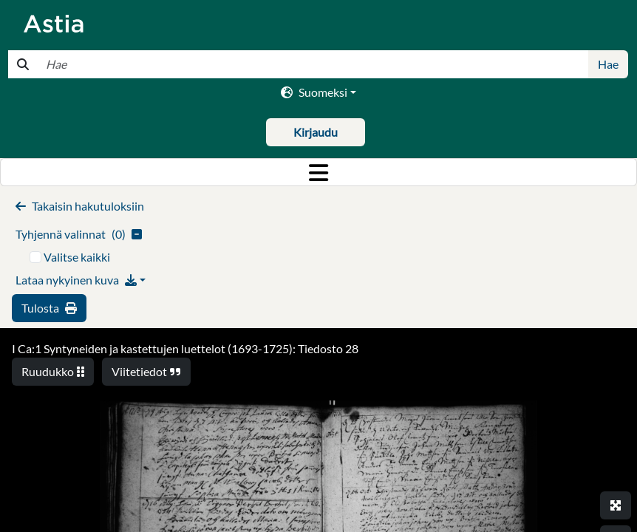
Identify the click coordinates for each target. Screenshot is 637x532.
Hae (608, 64)
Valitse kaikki (77, 257)
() (79, 234)
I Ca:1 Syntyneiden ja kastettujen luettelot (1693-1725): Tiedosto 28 (185, 348)
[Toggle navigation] (318, 172)
